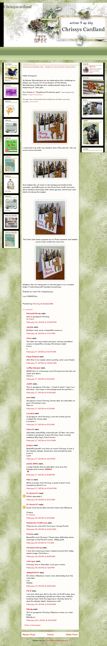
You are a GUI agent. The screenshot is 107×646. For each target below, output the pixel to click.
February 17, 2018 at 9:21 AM (40, 424)
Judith (29, 384)
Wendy (29, 609)
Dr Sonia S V (32, 493)
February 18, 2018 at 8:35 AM (40, 556)
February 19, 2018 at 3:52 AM (40, 586)
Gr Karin (30, 319)
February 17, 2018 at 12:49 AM (41, 352)
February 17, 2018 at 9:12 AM (40, 408)
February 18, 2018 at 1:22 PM (40, 568)
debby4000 (32, 572)
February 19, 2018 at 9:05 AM (41, 604)
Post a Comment (32, 625)
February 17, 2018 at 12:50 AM (41, 363)
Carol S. (30, 429)
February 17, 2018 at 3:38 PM (40, 475)
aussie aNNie (32, 464)
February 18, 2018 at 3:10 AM (40, 500)
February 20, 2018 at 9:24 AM (41, 620)
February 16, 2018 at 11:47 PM (40, 333)
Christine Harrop (34, 548)
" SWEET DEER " (34, 101)
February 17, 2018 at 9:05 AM (41, 393)
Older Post (72, 634)
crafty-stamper (33, 368)
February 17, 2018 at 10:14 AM (41, 440)
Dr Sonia (30, 515)
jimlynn (29, 445)
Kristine (30, 534)
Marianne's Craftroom (36, 523)
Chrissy (93, 66)
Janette (29, 327)
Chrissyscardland (17, 6)
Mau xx (29, 480)
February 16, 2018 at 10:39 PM (41, 322)
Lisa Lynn (30, 561)
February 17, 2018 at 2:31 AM (40, 379)
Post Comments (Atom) (57, 640)
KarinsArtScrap (33, 313)
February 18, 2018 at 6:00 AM (41, 529)
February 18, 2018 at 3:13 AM (40, 518)
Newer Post (29, 634)
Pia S (28, 591)
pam (28, 397)
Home (50, 634)
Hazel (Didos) (32, 357)
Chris (29, 338)
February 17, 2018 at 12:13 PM (40, 459)
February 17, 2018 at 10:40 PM (41, 488)
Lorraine (30, 413)
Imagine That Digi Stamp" (36, 94)
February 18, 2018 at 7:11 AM (40, 543)
